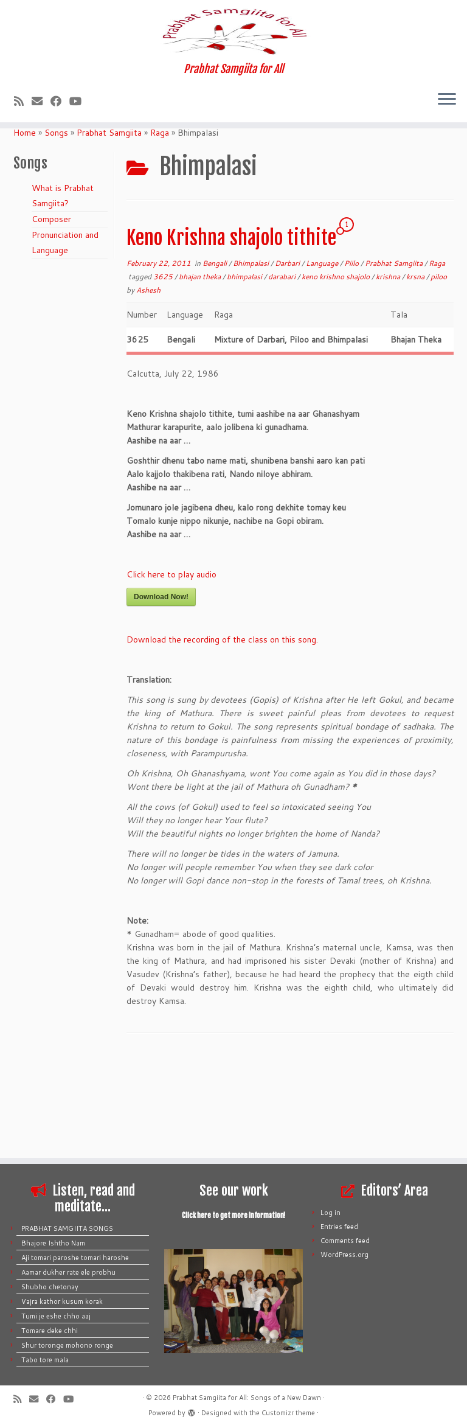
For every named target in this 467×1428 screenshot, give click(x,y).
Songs (56, 226)
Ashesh (148, 383)
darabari (282, 370)
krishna (389, 370)
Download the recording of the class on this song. (222, 733)
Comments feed (345, 1240)
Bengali (215, 357)
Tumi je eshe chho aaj (56, 1316)
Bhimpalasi (252, 357)
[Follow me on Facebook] (59, 177)
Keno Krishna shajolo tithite (231, 331)
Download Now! (161, 690)
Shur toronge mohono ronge (67, 1345)
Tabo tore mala (45, 1360)
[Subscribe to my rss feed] (23, 177)
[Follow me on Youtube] (79, 177)
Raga (159, 226)
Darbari (288, 357)
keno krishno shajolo (337, 370)
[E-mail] (41, 177)
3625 (164, 370)
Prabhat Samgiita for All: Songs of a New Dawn (247, 1397)
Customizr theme (288, 1413)
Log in (330, 1212)
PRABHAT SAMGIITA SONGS (67, 1228)
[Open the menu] (447, 176)
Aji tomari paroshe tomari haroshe (75, 1258)
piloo (439, 370)
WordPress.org (344, 1254)
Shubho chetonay (49, 1287)
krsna (416, 370)
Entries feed (339, 1226)
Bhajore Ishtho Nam (53, 1243)
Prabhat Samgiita (109, 226)
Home (24, 226)
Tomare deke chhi (49, 1331)
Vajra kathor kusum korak (62, 1301)
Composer (51, 313)
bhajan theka (201, 370)
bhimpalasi (245, 370)
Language (323, 357)
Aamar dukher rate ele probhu (68, 1272)
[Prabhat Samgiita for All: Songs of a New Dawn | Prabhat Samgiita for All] (233, 69)
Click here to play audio (171, 668)
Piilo (352, 357)
